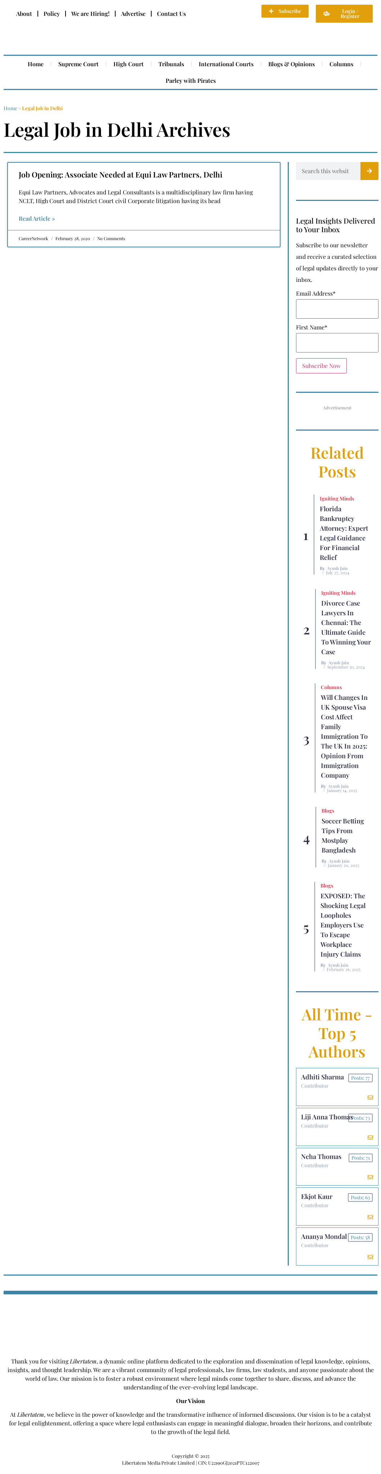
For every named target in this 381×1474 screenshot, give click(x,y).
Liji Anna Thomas (328, 1118)
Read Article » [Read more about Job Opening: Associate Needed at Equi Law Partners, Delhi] (37, 218)
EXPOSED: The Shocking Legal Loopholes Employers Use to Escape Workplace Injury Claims (343, 924)
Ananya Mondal (325, 1240)
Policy (52, 13)
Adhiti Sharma (323, 1077)
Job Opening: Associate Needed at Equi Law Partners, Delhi (120, 174)
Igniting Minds (337, 498)
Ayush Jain (337, 568)
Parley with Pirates (191, 80)
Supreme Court (78, 64)
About (24, 13)
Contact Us (171, 13)
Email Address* (316, 293)
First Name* (311, 327)
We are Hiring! (90, 13)
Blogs (328, 810)
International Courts (226, 64)
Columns (341, 64)
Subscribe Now (321, 365)
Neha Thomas (322, 1158)
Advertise (133, 13)
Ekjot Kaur (317, 1199)
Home (36, 64)
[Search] (369, 171)
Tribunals (171, 64)
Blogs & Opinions (291, 64)
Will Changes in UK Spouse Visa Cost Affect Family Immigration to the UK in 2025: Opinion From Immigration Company (344, 736)
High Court (128, 64)
